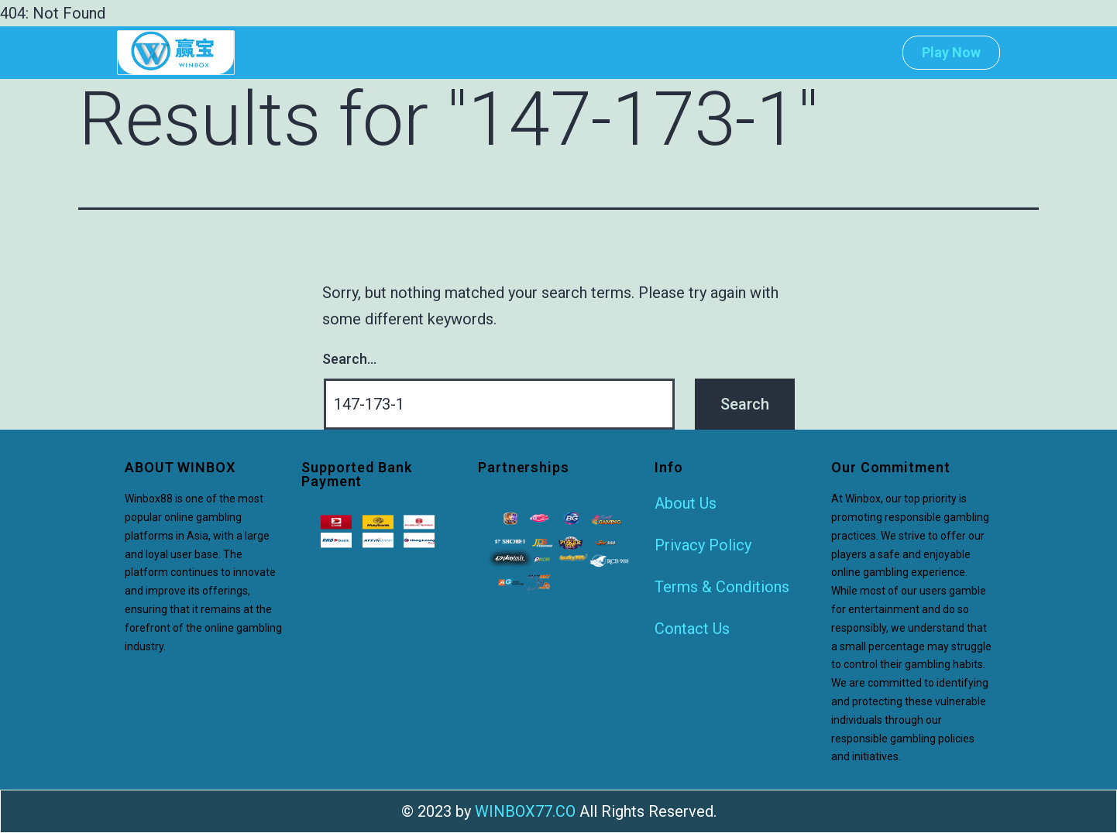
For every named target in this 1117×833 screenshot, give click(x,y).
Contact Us (692, 628)
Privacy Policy (703, 545)
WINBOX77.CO (525, 811)
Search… (349, 359)
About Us (686, 503)
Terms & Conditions (722, 587)
